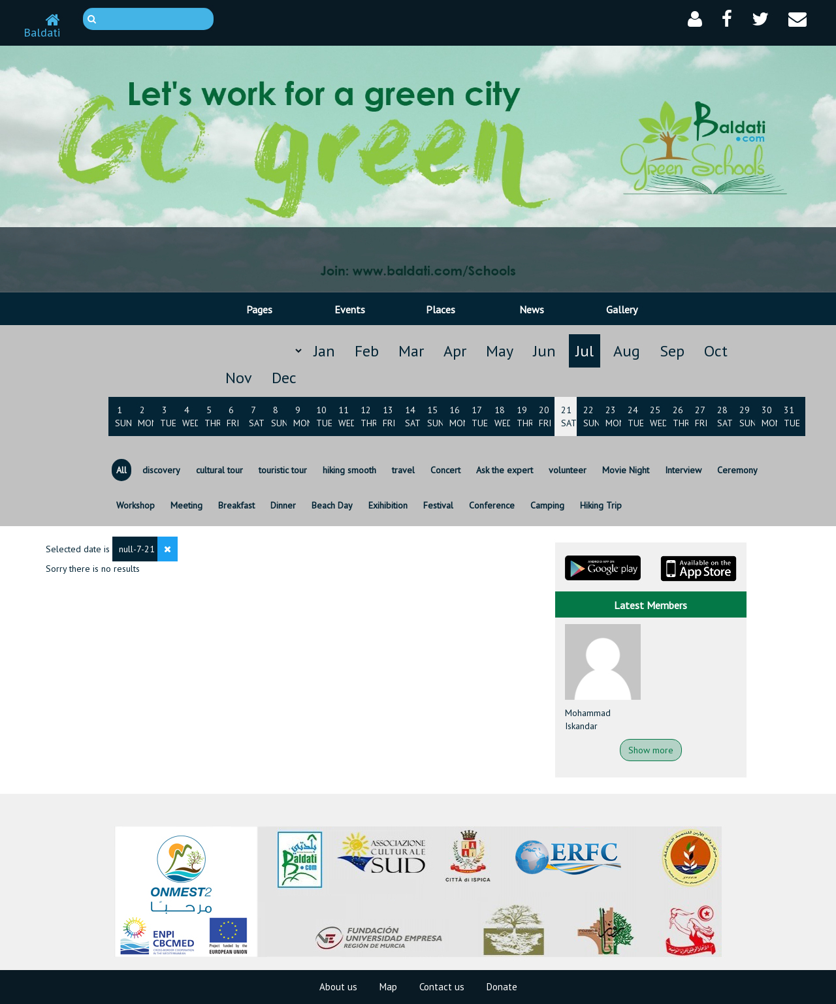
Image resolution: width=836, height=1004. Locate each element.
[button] (695, 19)
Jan (324, 351)
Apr (454, 351)
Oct (716, 351)
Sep (672, 351)
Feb (367, 351)
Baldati (42, 27)
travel (403, 470)
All (121, 470)
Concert (445, 470)
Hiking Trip (601, 505)
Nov (238, 378)
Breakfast (236, 505)
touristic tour (283, 470)
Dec (284, 378)
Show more (650, 750)
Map (388, 986)
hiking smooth (349, 470)
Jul (584, 351)
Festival (438, 505)
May (499, 351)
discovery (161, 470)
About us (338, 986)
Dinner (283, 505)
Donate (502, 986)
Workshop (135, 505)
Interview (683, 470)
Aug (626, 351)
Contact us (441, 986)
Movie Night (625, 470)
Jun (544, 351)
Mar (411, 351)
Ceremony (737, 470)
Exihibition (388, 505)
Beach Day (332, 505)
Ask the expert (504, 470)
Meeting (186, 505)
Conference (492, 505)
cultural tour (219, 470)
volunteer (568, 470)
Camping (547, 505)
